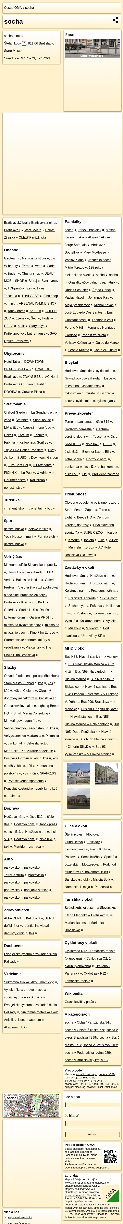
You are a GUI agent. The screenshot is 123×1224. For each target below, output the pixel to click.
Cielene (28, 690)
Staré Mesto (32, 230)
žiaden (52, 266)
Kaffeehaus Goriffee (34, 442)
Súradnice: (12, 58)
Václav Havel (74, 297)
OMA (18, 7)
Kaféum (23, 435)
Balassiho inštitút (28, 580)
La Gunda (38, 412)
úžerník (21, 318)
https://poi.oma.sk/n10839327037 (103, 211)
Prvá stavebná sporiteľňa (26, 781)
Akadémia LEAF (16, 1027)
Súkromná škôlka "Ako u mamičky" (29, 982)
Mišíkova (74, 628)
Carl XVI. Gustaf (105, 350)
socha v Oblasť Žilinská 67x (84, 1030)
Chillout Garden (15, 412)
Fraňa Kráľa (98, 849)
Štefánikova (15, 43)
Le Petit (26, 472)
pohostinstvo (13, 487)
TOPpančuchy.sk (20, 288)
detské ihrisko (14, 529)
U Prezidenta (42, 465)
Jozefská (71, 864)
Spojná (109, 857)
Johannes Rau (98, 297)
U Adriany (44, 472)
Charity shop (31, 273)
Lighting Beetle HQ (78, 517)
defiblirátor (11, 925)
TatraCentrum (14, 875)
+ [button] (9, 119)
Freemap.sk (71, 211)
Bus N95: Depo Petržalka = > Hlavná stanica (92, 731)
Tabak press (16, 311)
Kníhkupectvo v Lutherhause (24, 333)
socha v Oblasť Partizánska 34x (88, 1022)
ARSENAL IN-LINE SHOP (38, 303)
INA (31, 933)
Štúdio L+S (27, 610)
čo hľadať (71, 1115)
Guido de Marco (107, 342)
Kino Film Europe (42, 632)
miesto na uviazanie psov (22, 625)
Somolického (90, 857)
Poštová (96, 606)
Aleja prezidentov (77, 305)
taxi (6, 846)
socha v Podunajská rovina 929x (88, 1052)
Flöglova (92, 834)
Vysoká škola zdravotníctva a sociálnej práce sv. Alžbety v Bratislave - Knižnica (31, 595)
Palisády (93, 842)
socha (29, 7)
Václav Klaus (74, 260)
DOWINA (10, 392)
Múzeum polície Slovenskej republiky (30, 564)
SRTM (68, 1213)
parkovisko (12, 867)
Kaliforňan (37, 480)
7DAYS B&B (32, 376)
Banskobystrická (76, 879)
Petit (40, 384)
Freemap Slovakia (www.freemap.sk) (82, 1194)
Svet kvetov (49, 281)
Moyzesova (90, 864)
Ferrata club (46, 536)
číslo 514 (90, 466)
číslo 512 (35, 816)
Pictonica (52, 736)
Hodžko (47, 318)
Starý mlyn (37, 326)
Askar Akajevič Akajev (95, 237)
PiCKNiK (10, 472)
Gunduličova (74, 842)
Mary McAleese (95, 252)
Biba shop (51, 296)
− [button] (9, 126)
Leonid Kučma (78, 350)
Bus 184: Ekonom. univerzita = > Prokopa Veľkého (91, 694)
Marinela (74, 547)
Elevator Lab (91, 451)
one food (44, 427)
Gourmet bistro (15, 480)
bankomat (15, 743)
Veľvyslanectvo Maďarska (22, 736)
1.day (41, 288)
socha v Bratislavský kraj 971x (86, 1060)
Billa (108, 451)
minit (11, 303)
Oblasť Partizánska (32, 237)
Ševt (34, 318)
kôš (40, 683)
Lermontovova (75, 849)
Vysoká (70, 621)
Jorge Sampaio (76, 245)
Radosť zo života (94, 335)
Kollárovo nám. (75, 590)
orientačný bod (41, 508)
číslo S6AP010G (44, 773)
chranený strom (15, 508)
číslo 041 (92, 444)
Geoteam (10, 258)
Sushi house (42, 420)
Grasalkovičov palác (18, 706)
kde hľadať (72, 1097)
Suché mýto (108, 598)
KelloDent (33, 918)
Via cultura (33, 647)
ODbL (95, 1185)
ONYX (8, 435)
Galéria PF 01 (39, 617)
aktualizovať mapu (86, 1074)
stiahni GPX (71, 1083)
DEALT (50, 273)
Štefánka (22, 420)
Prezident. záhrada (27, 846)
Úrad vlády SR (91, 636)
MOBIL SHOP (14, 281)
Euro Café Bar (18, 465)
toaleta (12, 796)
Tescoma (10, 296)
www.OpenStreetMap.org (79, 1182)
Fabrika (39, 435)
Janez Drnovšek (89, 230)
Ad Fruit (35, 311)
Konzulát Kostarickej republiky (25, 788)
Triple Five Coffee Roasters (24, 450)
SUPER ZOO (93, 532)
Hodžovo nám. (14, 816)
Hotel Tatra (12, 361)
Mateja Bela (101, 879)
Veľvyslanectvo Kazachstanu (25, 728)
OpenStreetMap (51, 211)
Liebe (108, 378)
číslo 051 (45, 839)
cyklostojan (104, 371)
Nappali (28, 427)
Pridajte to (101, 1213)
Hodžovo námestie (78, 371)
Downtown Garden (44, 457)
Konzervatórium (29, 1019)
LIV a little (11, 427)
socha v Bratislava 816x (100, 1045)
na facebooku (92, 1148)
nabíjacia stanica (36, 890)
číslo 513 (14, 831)
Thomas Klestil (102, 320)
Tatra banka (73, 459)
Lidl (84, 474)
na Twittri (84, 1154)
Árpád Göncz (102, 290)
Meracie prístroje (34, 258)
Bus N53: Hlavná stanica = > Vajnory (91, 656)
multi (29, 536)
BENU (49, 918)
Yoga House (13, 536)
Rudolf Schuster (76, 290)
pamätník (108, 282)
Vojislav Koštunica (78, 342)
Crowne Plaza (32, 392)
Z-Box (113, 540)
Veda (38, 266)
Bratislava (38, 222)
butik (21, 326)
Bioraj (33, 281)
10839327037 (86, 1077)
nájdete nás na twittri (20, 1217)
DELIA (8, 326)
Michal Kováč (103, 305)
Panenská (102, 887)
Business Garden (16, 758)
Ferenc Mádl (74, 327)
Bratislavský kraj (16, 222)
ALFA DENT (13, 918)
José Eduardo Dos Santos (83, 312)
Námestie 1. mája (77, 887)
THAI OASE (30, 296)
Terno (26, 266)
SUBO (21, 457)
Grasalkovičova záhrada (25, 572)
